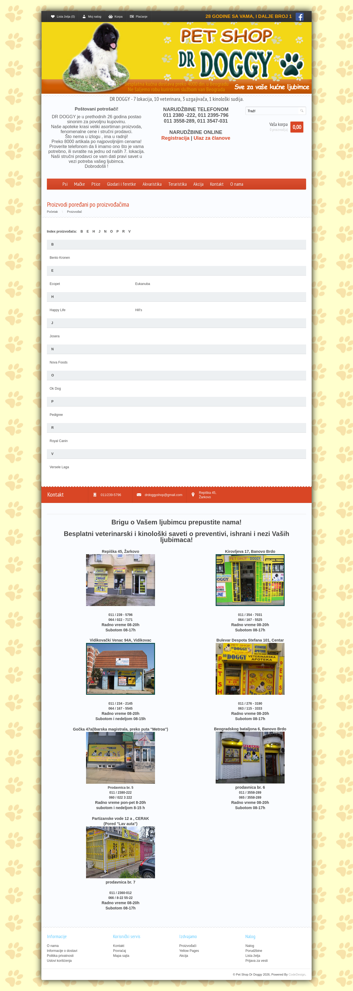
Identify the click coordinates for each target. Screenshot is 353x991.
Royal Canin (59, 441)
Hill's (138, 310)
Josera (55, 336)
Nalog (249, 946)
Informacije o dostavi (62, 951)
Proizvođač (74, 211)
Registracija (175, 138)
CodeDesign (296, 974)
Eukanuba (142, 284)
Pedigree (56, 415)
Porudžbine (253, 951)
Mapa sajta (121, 956)
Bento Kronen (60, 258)
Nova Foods (59, 362)
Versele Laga (59, 467)
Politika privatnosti (60, 956)
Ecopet (55, 284)
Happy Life (57, 310)
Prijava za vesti (256, 961)
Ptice (96, 184)
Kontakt (217, 184)
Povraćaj (119, 951)
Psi (65, 184)
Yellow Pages (189, 951)
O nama (236, 184)
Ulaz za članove (212, 138)
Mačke (79, 184)
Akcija (198, 184)
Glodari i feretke (121, 184)
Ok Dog (55, 389)
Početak (52, 211)
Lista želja (252, 956)
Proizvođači (187, 946)
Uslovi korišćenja (59, 961)
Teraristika (177, 184)
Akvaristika (152, 184)
